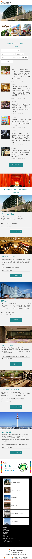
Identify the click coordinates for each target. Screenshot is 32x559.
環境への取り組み (7, 537)
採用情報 (5, 533)
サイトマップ (6, 535)
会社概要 (5, 529)
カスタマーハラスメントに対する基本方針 (13, 540)
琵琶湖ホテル (10, 498)
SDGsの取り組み (7, 530)
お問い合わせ (6, 532)
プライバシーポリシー (8, 541)
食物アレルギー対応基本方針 (10, 538)
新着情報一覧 (15, 164)
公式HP (16, 231)
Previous (2, 13)
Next (29, 13)
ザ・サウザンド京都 (12, 482)
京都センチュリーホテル (13, 490)
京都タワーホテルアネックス (14, 513)
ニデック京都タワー (12, 521)
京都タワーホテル (11, 505)
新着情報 (5, 527)
